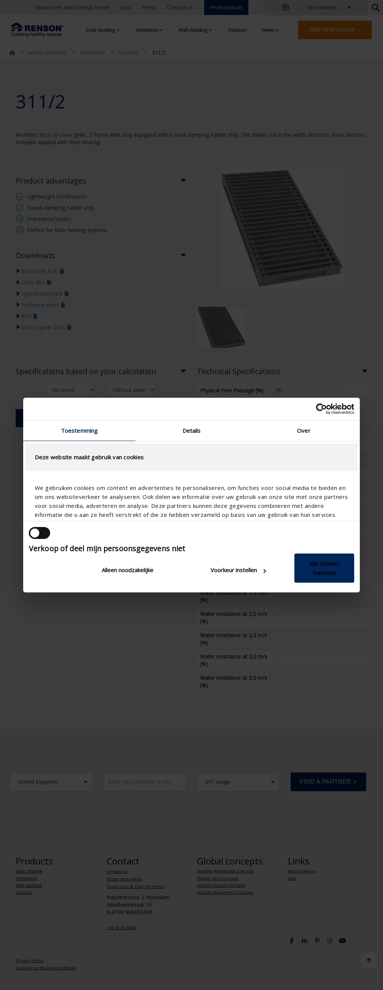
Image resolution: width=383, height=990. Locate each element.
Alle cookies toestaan (324, 568)
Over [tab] (303, 430)
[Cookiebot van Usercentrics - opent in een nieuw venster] (321, 408)
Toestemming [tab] (79, 430)
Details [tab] (192, 430)
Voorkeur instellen (238, 570)
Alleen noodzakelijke (127, 570)
